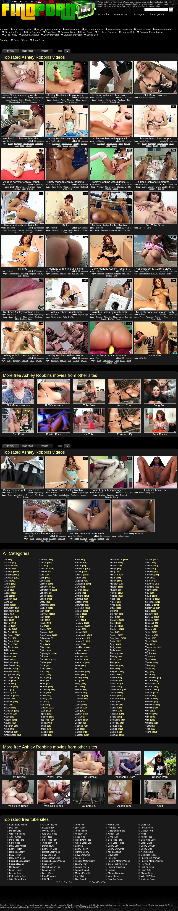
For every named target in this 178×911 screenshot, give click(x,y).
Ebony (45, 668)
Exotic (45, 683)
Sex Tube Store (147, 840)
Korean (81, 692)
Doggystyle (124, 495)
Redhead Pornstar (107, 32)
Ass (69, 274)
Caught (10, 723)
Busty (63, 100)
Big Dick (11, 644)
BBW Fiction (14, 855)
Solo (119, 102)
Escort (45, 677)
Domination (47, 659)
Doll (44, 656)
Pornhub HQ (113, 828)
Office (115, 608)
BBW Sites (112, 855)
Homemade (83, 635)
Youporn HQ (80, 834)
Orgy (115, 623)
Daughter (46, 632)
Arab (9, 590)
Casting (10, 720)
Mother (116, 587)
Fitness (45, 729)
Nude (169, 274)
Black (9, 659)
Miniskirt (116, 574)
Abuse (98, 907)
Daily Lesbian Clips (50, 858)
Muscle (116, 590)
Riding (116, 708)
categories (158, 14)
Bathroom (11, 617)
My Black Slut (113, 852)
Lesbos (110, 870)
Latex (80, 701)
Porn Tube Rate (15, 840)
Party (115, 641)
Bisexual (10, 653)
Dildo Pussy (11, 34)
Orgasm (109, 362)
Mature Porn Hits (82, 873)
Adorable (11, 565)
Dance (45, 629)
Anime (9, 584)
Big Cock (11, 641)
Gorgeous (82, 608)
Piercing (116, 653)
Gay (80, 587)
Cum (45, 611)
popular (105, 14)
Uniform (26, 497)
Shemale (117, 735)
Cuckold (46, 608)
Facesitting (47, 689)
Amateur (14, 100)
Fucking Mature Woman (151, 861)
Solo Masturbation (22, 29)
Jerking (60, 102)
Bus (8, 704)
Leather (81, 708)
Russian (117, 714)
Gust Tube (79, 837)
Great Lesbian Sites (116, 864)
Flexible (46, 735)
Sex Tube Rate (114, 840)
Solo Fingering (33, 32)
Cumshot (47, 614)
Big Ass (154, 274)
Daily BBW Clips (16, 858)
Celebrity (11, 726)
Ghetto (80, 593)
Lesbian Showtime (115, 867)
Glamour (81, 599)
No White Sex (146, 852)
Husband (81, 650)
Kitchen (17, 232)
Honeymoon (82, 638)
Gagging (81, 581)
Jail (78, 668)
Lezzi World (46, 873)
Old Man (116, 614)
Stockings (39, 230)
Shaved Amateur (30, 34)
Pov (114, 668)
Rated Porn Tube (82, 840)
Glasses (81, 602)
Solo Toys (51, 32)
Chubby (46, 559)
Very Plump (112, 876)
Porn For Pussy (114, 879)
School (116, 717)
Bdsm (32, 539)
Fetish (45, 711)
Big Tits (84, 144)
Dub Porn (12, 828)
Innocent (81, 656)
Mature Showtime (115, 873)
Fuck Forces (145, 828)
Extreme (46, 686)
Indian (80, 653)
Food (80, 559)
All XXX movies (48, 825)
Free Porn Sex (64, 882)
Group (81, 614)
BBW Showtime (81, 855)
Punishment (118, 689)
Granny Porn (80, 864)
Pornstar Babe (68, 32)
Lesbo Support (81, 870)
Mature (116, 562)
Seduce (116, 726)
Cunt (17, 146)
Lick (79, 717)
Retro (115, 701)
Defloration (46, 638)
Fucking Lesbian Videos (52, 861)
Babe (21, 100)
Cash (9, 717)
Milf (31, 232)
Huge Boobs (86, 32)
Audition (10, 599)
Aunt (8, 602)
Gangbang (83, 584)
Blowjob (102, 495)
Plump (115, 659)
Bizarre (10, 656)
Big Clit (10, 638)
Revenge (116, 704)
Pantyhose (118, 638)
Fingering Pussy (13, 32)
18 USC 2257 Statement (85, 907)
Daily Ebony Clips (16, 846)
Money (115, 581)
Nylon (115, 605)
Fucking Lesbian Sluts (18, 861)
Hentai (80, 629)
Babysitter (11, 608)
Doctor (45, 650)
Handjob (81, 623)
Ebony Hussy (80, 849)
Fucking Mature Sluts (84, 861)
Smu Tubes (13, 843)
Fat (44, 701)
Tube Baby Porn (48, 843)
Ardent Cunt (112, 825)
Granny (81, 611)
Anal (9, 581)
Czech (45, 623)
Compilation (48, 590)
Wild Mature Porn (16, 879)
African (10, 568)
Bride (8, 689)
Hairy (80, 620)
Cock (45, 578)
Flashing (46, 732)
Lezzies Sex (14, 873)
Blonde (28, 100)
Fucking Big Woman (149, 858)
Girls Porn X (80, 879)
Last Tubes (79, 828)
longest (141, 14)
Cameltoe (11, 711)
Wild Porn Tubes (16, 834)
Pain (114, 632)
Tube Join (78, 825)
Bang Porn (144, 825)
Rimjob (116, 711)
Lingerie (25, 232)
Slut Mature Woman (17, 825)
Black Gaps (145, 843)
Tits (128, 100)
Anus (9, 587)
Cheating (11, 732)
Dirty (45, 647)
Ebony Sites (145, 849)
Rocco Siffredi (21, 40)
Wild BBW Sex (146, 876)
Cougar (46, 596)
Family (45, 695)
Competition (47, 587)
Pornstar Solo (144, 29)
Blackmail (11, 662)
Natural (116, 593)
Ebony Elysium (146, 846)
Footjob (81, 562)
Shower (64, 230)
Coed (45, 581)
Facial (45, 692)
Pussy (67, 102)
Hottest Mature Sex (50, 867)
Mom (47, 540)
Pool (114, 662)
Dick (44, 641)
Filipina (45, 714)
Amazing (24, 274)
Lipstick (80, 723)
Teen (117, 361)
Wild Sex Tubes (48, 834)
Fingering (36, 100)
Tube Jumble (80, 831)
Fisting (45, 726)
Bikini (9, 650)
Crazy (158, 187)
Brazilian (10, 686)
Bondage (11, 677)
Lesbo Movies (47, 870)
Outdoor (117, 629)
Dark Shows (47, 846)
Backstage (11, 611)
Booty (115, 497)
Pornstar (24, 102)
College (46, 584)
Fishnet (45, 723)
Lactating (81, 695)
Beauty (103, 319)
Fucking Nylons (15, 864)
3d (8, 559)
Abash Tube (112, 834)
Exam (44, 680)
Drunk (45, 665)
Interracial (82, 662)
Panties (116, 635)
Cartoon (10, 714)
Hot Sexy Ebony (16, 852)
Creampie (47, 605)
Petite (115, 650)
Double (165, 187)
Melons (108, 189)
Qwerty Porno (47, 831)
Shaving (116, 732)
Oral (115, 617)
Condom (46, 593)
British (10, 692)
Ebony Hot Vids (48, 849)
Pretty (115, 674)
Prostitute (116, 683)
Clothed (45, 571)
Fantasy (46, 698)
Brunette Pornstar (73, 34)
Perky (115, 647)
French (81, 571)
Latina (80, 704)
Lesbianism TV (81, 867)
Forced (80, 565)
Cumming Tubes (147, 855)
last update (123, 14)
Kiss (80, 686)
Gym (65, 189)
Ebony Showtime (115, 849)
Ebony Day (112, 846)
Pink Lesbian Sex (16, 876)
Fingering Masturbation (49, 29)
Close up (66, 187)
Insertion (77, 230)
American (33, 102)
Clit (86, 540)
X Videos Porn (146, 879)
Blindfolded (12, 665)
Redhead (121, 100)
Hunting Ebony (81, 852)
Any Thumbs (14, 837)
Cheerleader (12, 735)
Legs (30, 319)
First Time (47, 720)
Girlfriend (82, 596)
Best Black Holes (115, 843)
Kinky (80, 683)
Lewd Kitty (144, 870)
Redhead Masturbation (120, 29)
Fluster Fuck (47, 828)
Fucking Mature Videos (118, 861)
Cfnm (9, 729)
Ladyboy (81, 698)
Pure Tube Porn (48, 840)
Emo (44, 671)
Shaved (74, 102)
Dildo (22, 146)
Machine (81, 726)
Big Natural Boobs (94, 29)
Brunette (99, 317)
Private (116, 677)
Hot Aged (144, 864)
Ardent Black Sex (82, 843)
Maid (79, 729)
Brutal (9, 698)
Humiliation (82, 647)
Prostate (116, 680)
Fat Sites (111, 858)
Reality (116, 695)
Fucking (23, 319)
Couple (46, 599)
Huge (38, 187)
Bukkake (10, 701)
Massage (82, 735)
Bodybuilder (12, 674)
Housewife (82, 641)
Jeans (80, 674)
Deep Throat (48, 635)
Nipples (116, 596)
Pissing (116, 656)
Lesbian (151, 187)
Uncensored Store (115, 831)
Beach (9, 626)
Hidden (81, 632)
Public (116, 686)
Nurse (115, 602)
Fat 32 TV (79, 858)
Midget (115, 568)
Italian (80, 665)
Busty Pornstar (51, 34)
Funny (80, 578)
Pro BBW (78, 876)
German (81, 590)
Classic (45, 562)
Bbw (9, 620)
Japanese (82, 671)
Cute (45, 620)
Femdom (47, 708)
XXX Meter (46, 879)
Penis (115, 644)
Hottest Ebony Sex (50, 852)
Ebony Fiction (14, 849)
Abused (10, 562)
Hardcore (110, 495)
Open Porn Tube (98, 882)
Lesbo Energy (14, 870)
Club (44, 574)
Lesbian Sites (146, 867)
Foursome (82, 568)
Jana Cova (38, 40)
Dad (44, 626)
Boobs (65, 146)
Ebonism (78, 846)
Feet (45, 704)
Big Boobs (73, 146)
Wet (70, 232)
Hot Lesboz (13, 867)
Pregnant (117, 671)
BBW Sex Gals (48, 855)
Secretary (117, 723)
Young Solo (92, 34)
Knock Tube (145, 837)
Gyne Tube (112, 837)
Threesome (152, 189)
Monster (116, 584)
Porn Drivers (14, 831)
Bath (9, 614)
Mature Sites (145, 873)
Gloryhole (82, 605)
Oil (114, 611)
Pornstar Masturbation (151, 32)
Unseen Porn (145, 831)
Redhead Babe (163, 29)
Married (81, 732)
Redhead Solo (72, 29)
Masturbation (14, 102)
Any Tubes (46, 837)
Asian (9, 593)
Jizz (79, 680)
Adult (142, 834)
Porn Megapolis (48, 876)
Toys (59, 146)
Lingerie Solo (128, 32)
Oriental (116, 626)
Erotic (122, 361)
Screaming (117, 720)
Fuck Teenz (46, 864)
